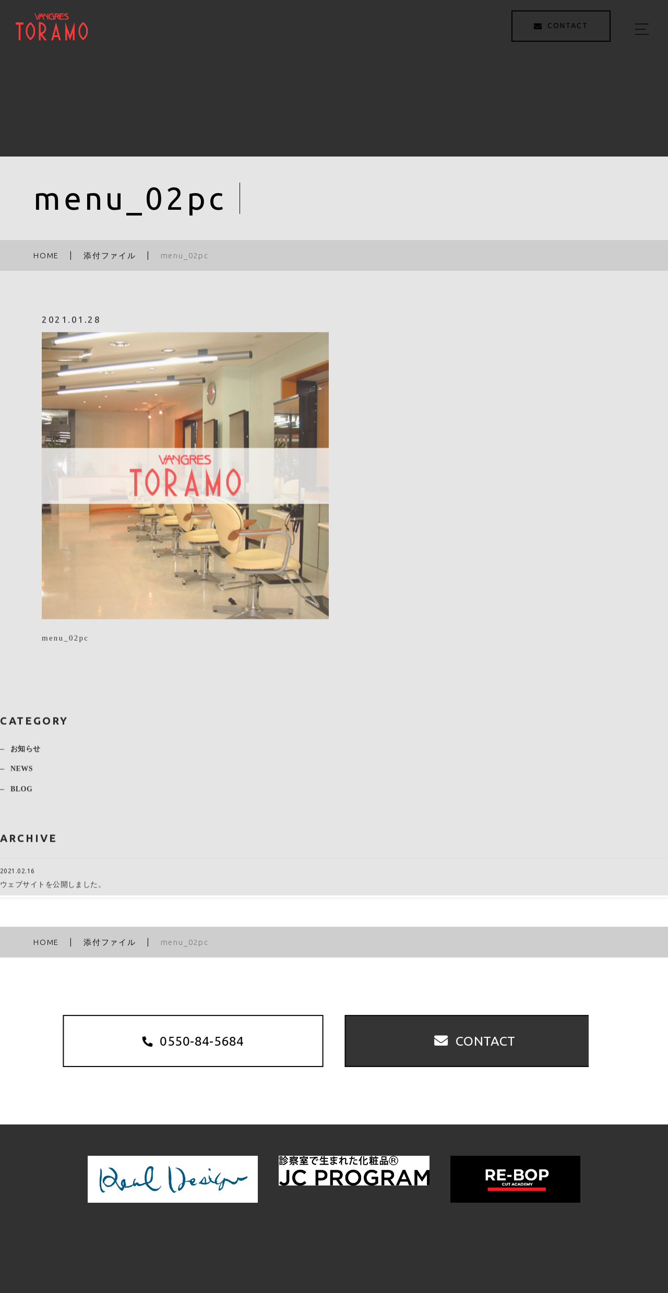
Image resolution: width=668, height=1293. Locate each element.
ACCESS (549, 1245)
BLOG (21, 793)
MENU (373, 1245)
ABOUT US (321, 1245)
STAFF (460, 1245)
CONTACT (604, 1245)
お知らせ (25, 753)
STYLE (416, 1245)
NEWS (21, 773)
